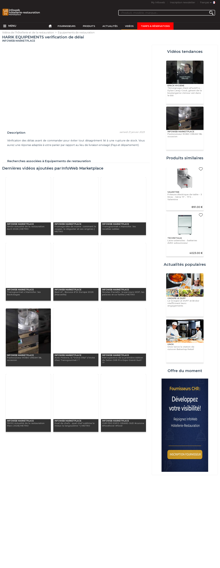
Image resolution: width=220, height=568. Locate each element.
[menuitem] (4, 26)
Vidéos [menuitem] (129, 26)
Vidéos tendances (185, 51)
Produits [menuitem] (89, 26)
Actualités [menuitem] (110, 26)
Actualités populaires (185, 264)
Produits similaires (184, 158)
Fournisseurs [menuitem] (66, 26)
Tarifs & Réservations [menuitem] (155, 26)
